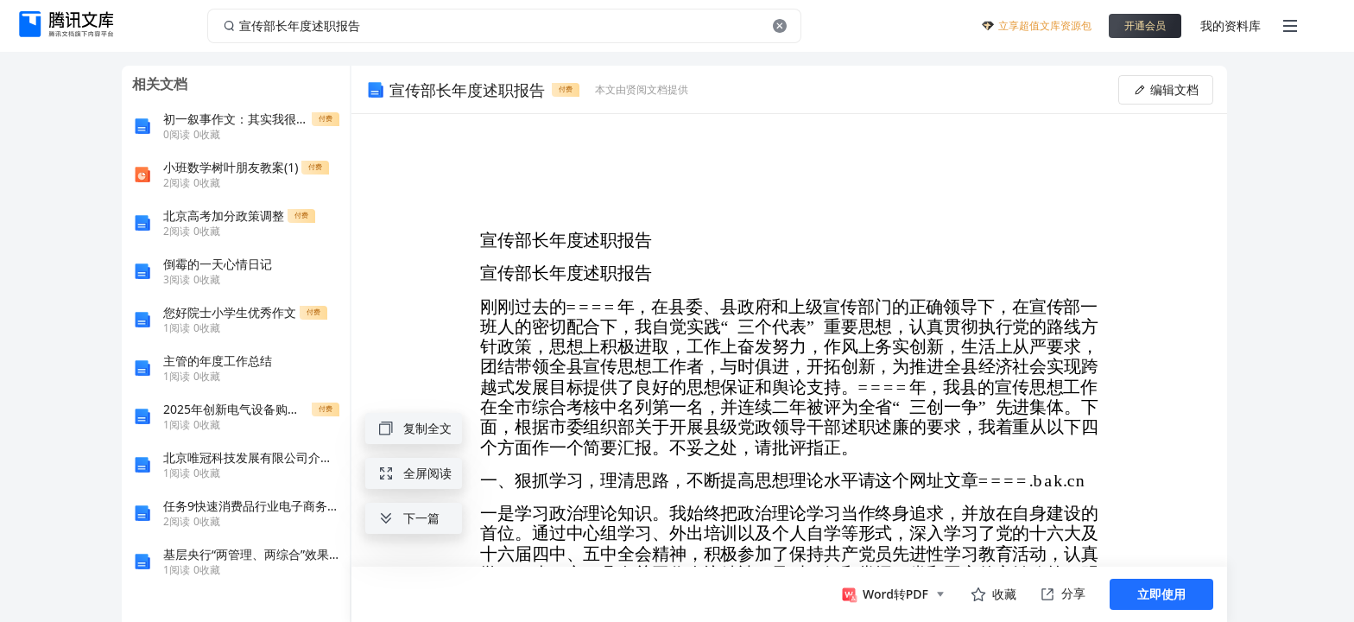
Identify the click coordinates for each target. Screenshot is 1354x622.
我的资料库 (1230, 25)
